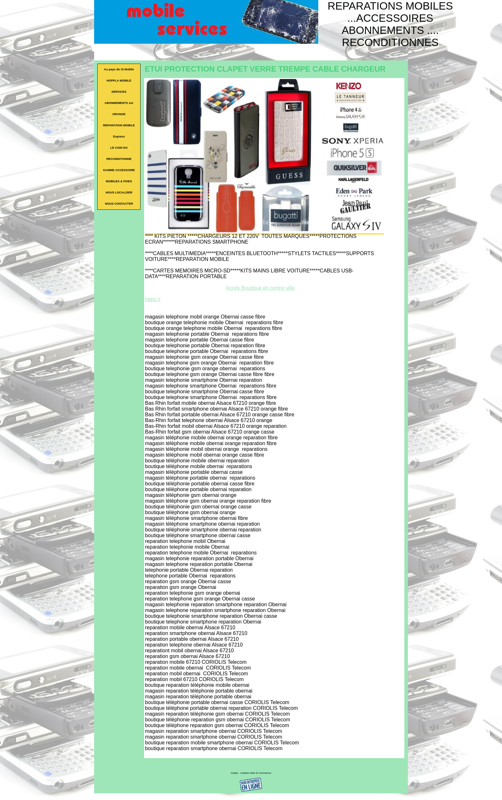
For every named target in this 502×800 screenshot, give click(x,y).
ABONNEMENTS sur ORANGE (118, 108)
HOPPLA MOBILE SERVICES (119, 86)
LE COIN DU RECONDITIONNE (118, 153)
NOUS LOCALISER (119, 192)
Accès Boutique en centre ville (260, 288)
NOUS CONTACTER (119, 203)
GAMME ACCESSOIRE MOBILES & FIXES (119, 176)
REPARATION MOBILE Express (119, 131)
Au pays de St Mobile (119, 69)
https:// (152, 299)
